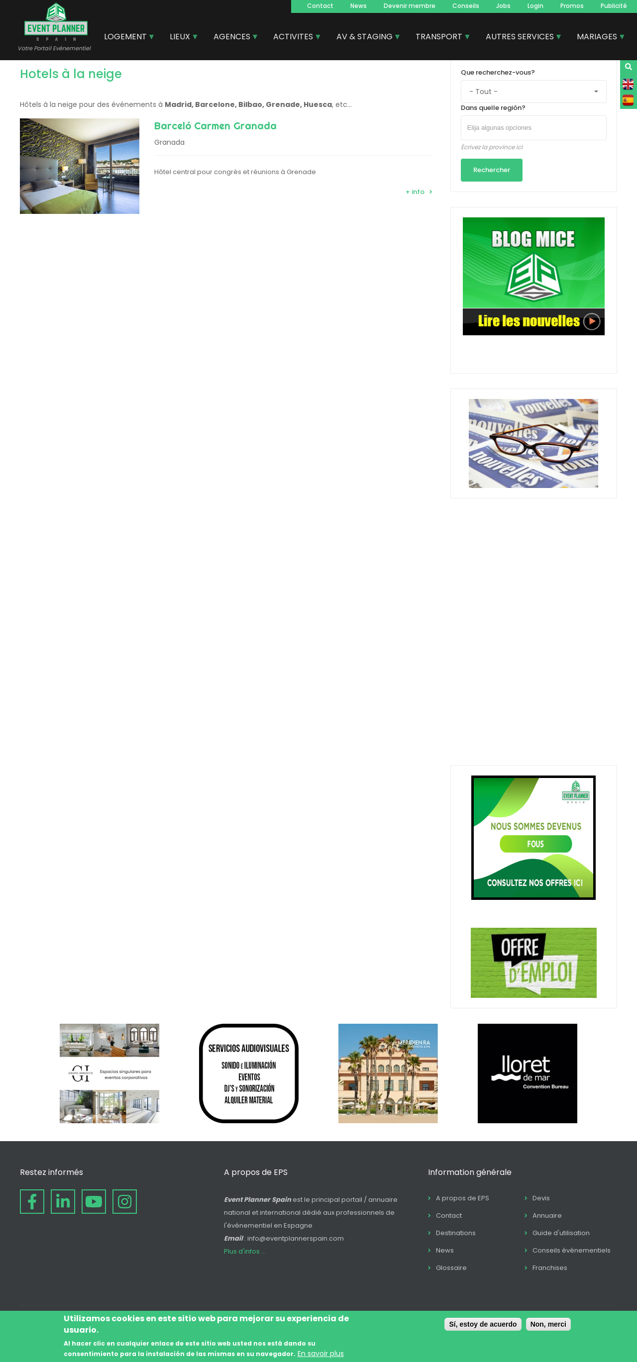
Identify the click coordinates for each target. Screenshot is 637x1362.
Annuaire (547, 1215)
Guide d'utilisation (561, 1233)
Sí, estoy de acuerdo (483, 1324)
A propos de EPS (462, 1198)
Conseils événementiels (571, 1250)
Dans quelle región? (493, 107)
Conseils (465, 5)
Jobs (503, 5)
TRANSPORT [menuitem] (439, 38)
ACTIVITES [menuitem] (293, 38)
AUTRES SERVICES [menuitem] (520, 38)
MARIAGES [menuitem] (597, 38)
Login (535, 5)
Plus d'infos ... (245, 1251)
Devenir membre (409, 5)
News (358, 5)
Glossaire (451, 1267)
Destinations (456, 1233)
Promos (572, 5)
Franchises (549, 1267)
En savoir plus (321, 1354)
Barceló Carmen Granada (215, 125)
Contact (320, 5)
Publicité (614, 5)
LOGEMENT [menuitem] (126, 38)
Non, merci (548, 1324)
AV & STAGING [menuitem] (365, 38)
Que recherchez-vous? (498, 72)
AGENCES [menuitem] (232, 38)
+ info (415, 192)
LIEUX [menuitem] (180, 38)
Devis (541, 1198)
